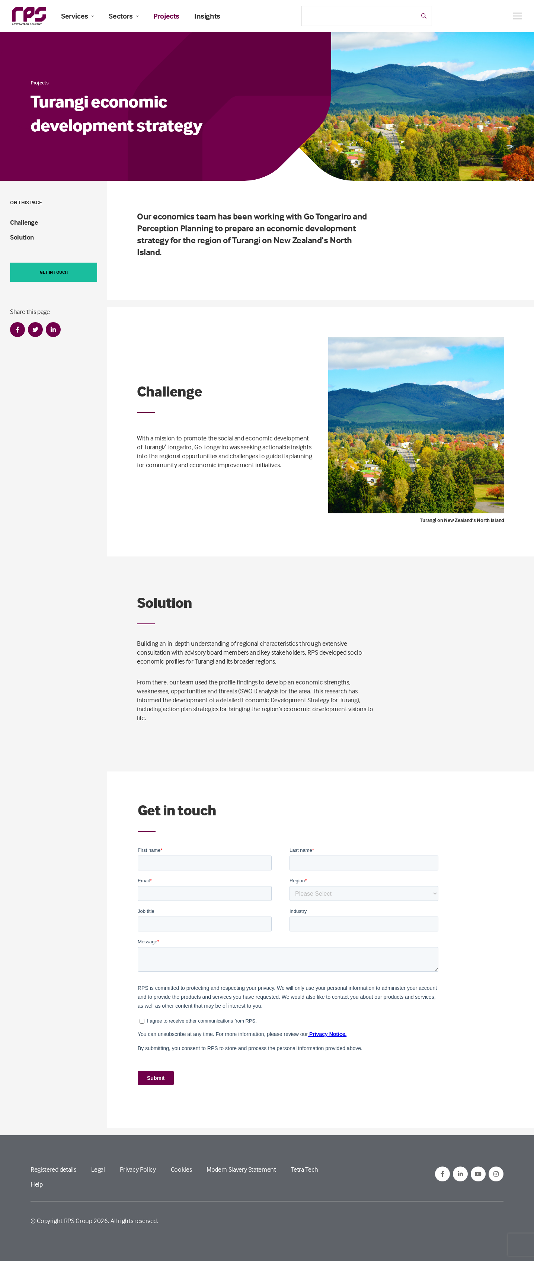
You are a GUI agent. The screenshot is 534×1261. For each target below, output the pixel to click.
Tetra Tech (304, 1169)
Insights (207, 16)
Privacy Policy (138, 1169)
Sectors (123, 16)
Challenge (24, 222)
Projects (166, 16)
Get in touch (54, 272)
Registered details (53, 1169)
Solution (22, 237)
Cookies (181, 1169)
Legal (98, 1169)
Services (77, 16)
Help (37, 1184)
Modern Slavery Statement (241, 1169)
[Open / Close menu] (517, 16)
